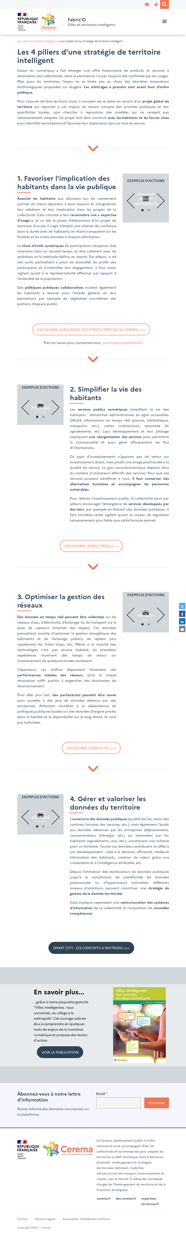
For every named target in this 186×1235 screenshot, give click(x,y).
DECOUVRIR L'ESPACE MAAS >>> (91, 545)
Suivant (157, 200)
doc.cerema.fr (126, 1198)
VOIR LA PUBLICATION (60, 1052)
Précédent (134, 200)
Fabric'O (77, 19)
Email (100, 1093)
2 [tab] (149, 210)
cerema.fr (104, 1198)
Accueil (22, 41)
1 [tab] (143, 210)
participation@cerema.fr (123, 342)
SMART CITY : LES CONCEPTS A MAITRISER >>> (91, 947)
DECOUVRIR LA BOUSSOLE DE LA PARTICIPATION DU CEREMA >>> (91, 329)
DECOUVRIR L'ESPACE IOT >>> (91, 748)
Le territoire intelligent (43, 41)
